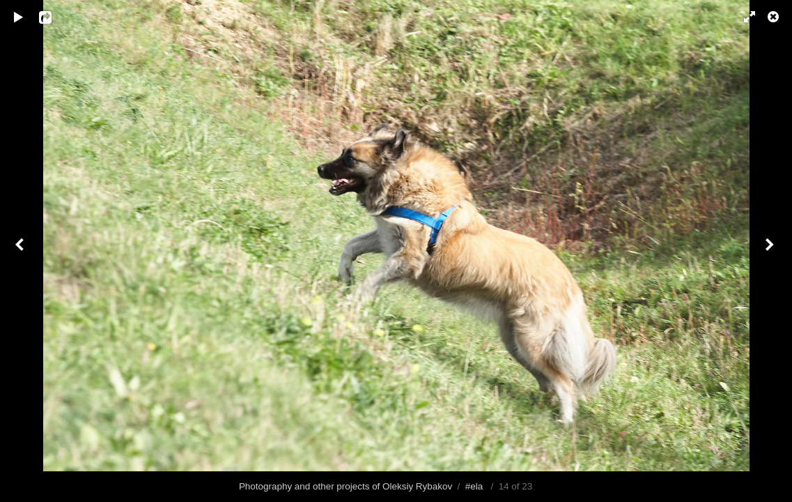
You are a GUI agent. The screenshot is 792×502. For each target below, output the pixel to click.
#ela (474, 486)
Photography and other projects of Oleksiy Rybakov (345, 486)
